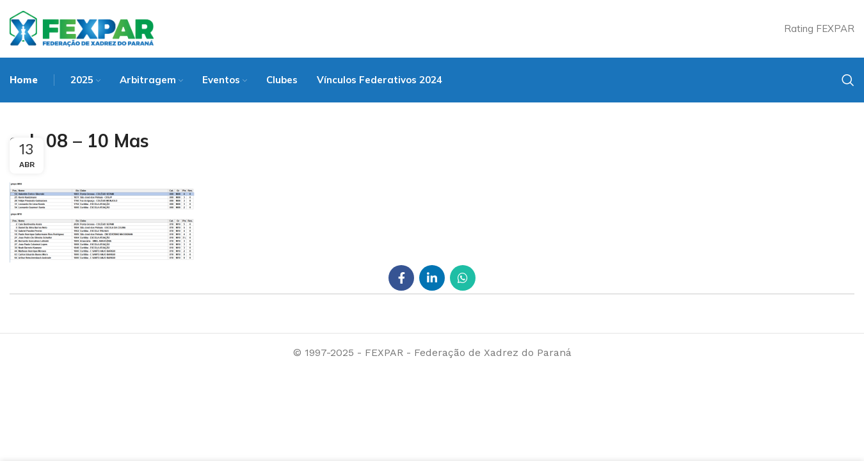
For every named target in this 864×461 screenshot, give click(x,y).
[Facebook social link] (401, 278)
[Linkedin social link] (432, 278)
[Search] (848, 80)
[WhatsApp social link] (463, 278)
